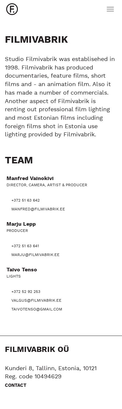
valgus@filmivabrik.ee (36, 300)
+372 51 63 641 (25, 246)
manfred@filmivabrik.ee (38, 209)
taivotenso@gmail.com (36, 309)
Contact (15, 385)
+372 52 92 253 (25, 291)
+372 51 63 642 (25, 200)
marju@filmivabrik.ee (35, 254)
